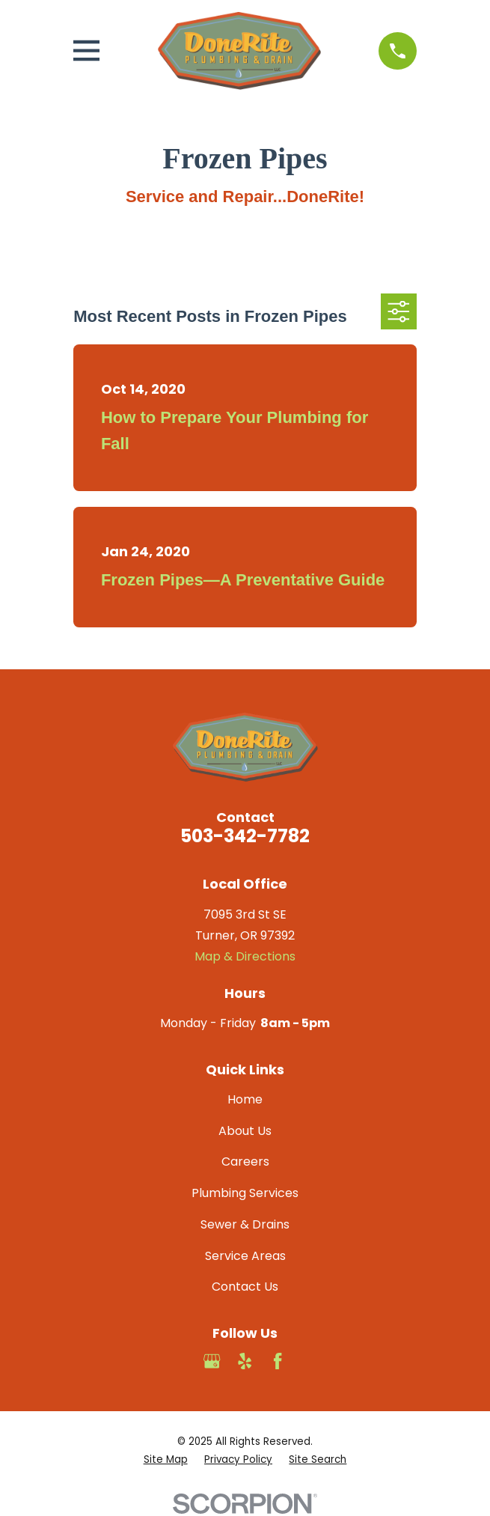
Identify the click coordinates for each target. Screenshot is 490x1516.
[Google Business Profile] (211, 1361)
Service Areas (245, 1255)
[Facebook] (277, 1361)
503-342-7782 (245, 836)
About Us (245, 1130)
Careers (245, 1161)
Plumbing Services (245, 1193)
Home (245, 1099)
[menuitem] (166, 1460)
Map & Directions (245, 956)
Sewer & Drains (245, 1224)
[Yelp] (244, 1361)
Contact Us (245, 1286)
